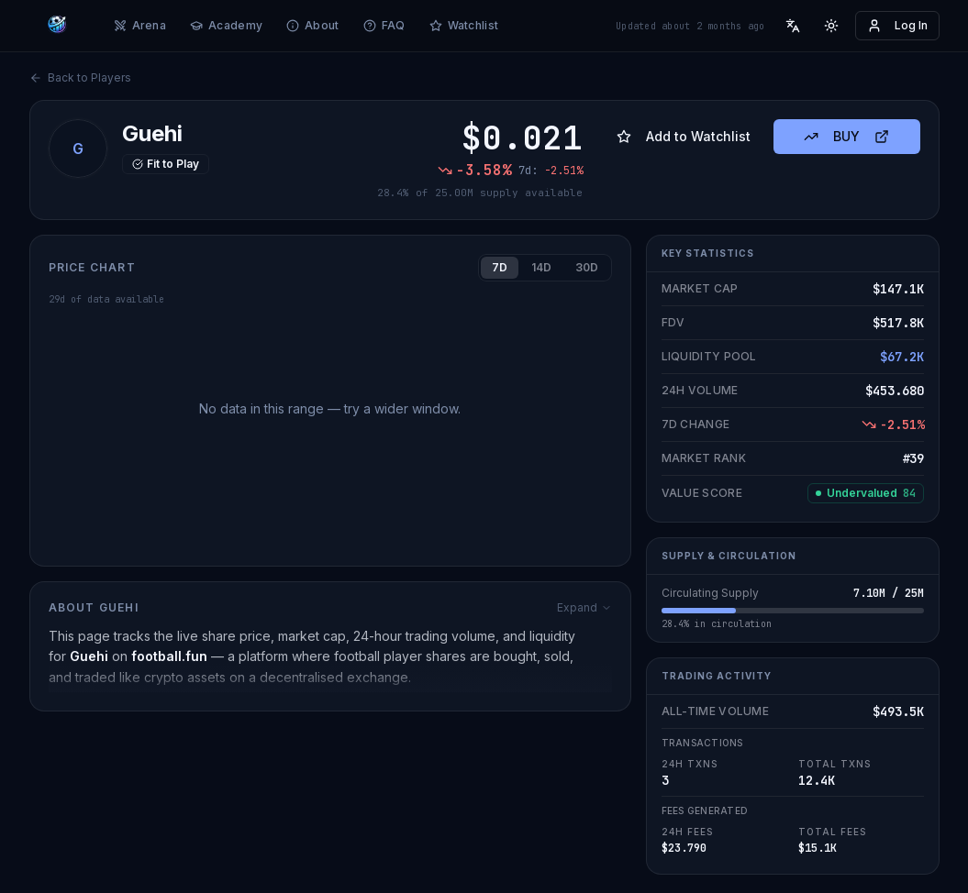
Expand (584, 607)
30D (586, 267)
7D (499, 267)
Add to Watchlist (684, 136)
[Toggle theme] (831, 25)
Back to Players (80, 77)
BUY (846, 136)
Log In (897, 25)
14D (541, 267)
